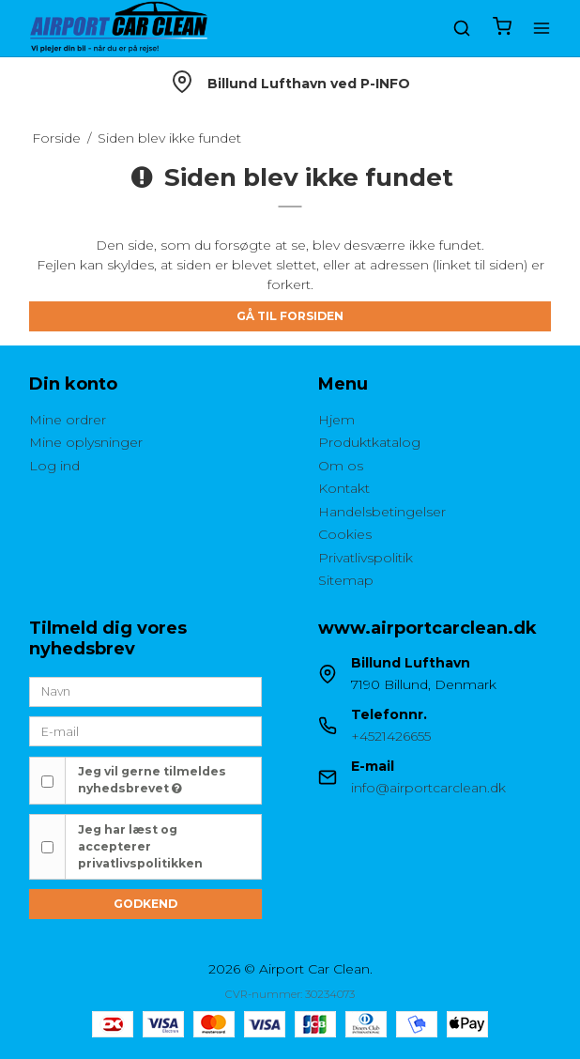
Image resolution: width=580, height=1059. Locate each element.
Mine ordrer (67, 419)
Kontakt (344, 488)
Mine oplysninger (86, 442)
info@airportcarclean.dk (428, 787)
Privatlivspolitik (365, 557)
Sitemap (346, 580)
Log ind (54, 465)
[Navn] (145, 691)
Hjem (336, 419)
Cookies (345, 534)
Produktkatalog (369, 442)
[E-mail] (145, 730)
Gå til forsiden (290, 316)
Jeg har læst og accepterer (140, 846)
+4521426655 (391, 736)
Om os (340, 465)
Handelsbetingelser (382, 511)
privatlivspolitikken (140, 863)
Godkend (145, 904)
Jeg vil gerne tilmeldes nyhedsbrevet (152, 779)
